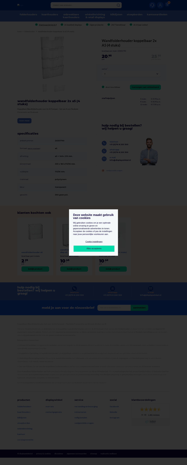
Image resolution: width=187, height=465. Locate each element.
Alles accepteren (94, 248)
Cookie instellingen (94, 242)
